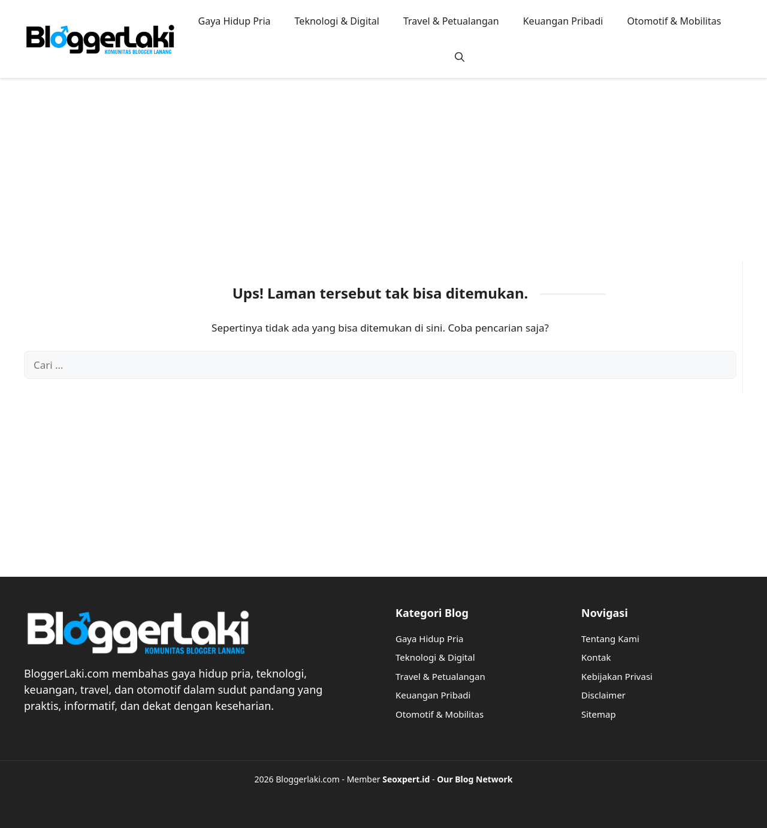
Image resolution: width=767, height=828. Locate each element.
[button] (459, 57)
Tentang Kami (610, 639)
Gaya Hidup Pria (234, 21)
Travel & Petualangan (451, 21)
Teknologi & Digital (337, 21)
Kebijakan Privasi (617, 676)
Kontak (596, 657)
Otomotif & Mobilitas (674, 21)
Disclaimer (603, 695)
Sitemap (598, 714)
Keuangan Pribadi (563, 21)
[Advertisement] (383, 177)
